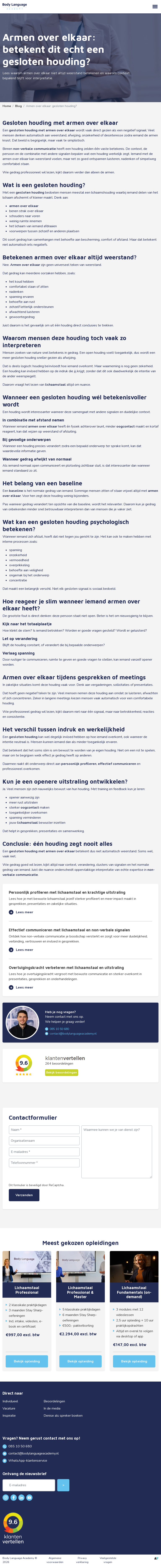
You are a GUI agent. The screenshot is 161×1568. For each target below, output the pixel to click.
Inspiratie (9, 1415)
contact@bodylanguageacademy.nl (71, 1033)
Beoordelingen (54, 1401)
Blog (18, 106)
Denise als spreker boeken (63, 1415)
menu (155, 7)
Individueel (10, 1401)
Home (7, 106)
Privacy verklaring (82, 1560)
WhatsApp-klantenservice (25, 1460)
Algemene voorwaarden (55, 1560)
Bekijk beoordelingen (61, 1072)
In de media (52, 1408)
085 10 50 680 (57, 1029)
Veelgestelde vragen (108, 1560)
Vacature (9, 1408)
